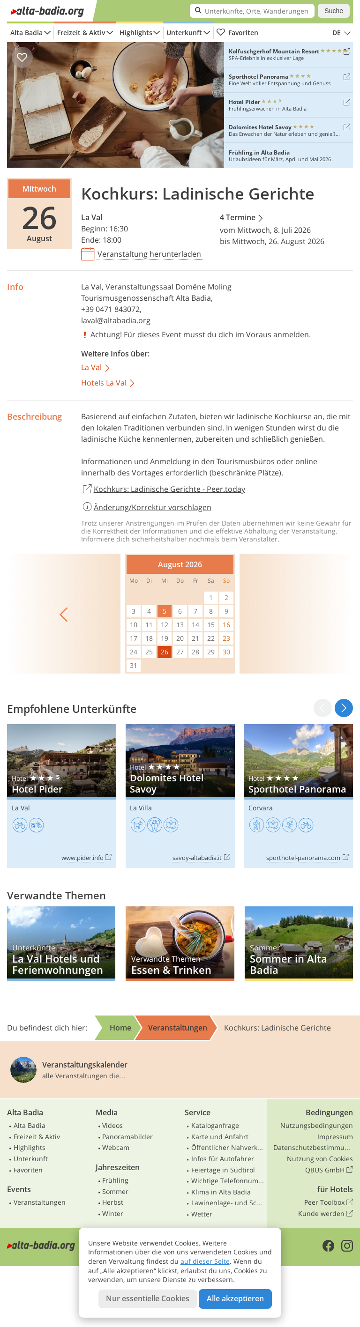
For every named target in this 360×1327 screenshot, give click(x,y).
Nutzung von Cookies (320, 1158)
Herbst (112, 1202)
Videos (112, 1125)
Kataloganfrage (215, 1125)
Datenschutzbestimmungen (313, 1147)
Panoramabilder (127, 1136)
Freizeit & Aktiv (81, 32)
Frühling (115, 1180)
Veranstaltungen (40, 1202)
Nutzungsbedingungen (316, 1125)
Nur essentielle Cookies (147, 1298)
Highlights (136, 32)
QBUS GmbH (329, 1170)
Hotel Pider (61, 795)
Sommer (115, 1191)
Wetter (201, 1213)
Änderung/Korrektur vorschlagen (146, 507)
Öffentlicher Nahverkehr (227, 1147)
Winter (112, 1213)
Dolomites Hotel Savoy (180, 795)
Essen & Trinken (180, 943)
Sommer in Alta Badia (299, 943)
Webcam (115, 1147)
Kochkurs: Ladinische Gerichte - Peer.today (163, 489)
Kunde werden (325, 1213)
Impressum (335, 1136)
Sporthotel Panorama (298, 795)
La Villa (141, 807)
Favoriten (237, 32)
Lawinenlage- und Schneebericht (227, 1202)
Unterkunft (184, 32)
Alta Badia (26, 32)
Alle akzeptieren (235, 1298)
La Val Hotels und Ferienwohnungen (61, 943)
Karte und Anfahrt (219, 1136)
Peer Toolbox (328, 1202)
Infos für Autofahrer (222, 1158)
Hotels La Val (108, 383)
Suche (333, 11)
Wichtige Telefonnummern (227, 1180)
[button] (344, 708)
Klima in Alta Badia (221, 1191)
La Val (91, 217)
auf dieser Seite (205, 1261)
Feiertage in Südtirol (223, 1169)
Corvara (260, 807)
